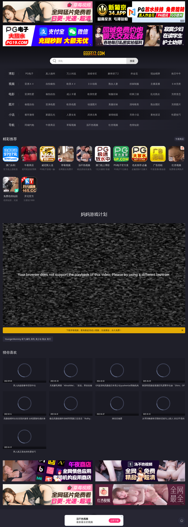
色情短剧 (134, 125)
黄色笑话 (155, 114)
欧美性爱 (92, 94)
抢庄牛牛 (176, 73)
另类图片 (176, 104)
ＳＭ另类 (176, 83)
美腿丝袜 (113, 104)
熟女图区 (155, 104)
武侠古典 (92, 114)
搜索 (132, 61)
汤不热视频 (92, 125)
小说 (12, 115)
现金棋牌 (155, 73)
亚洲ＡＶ (29, 83)
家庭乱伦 (50, 114)
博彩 (12, 73)
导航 (12, 125)
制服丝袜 (113, 94)
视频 (12, 84)
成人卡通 (71, 94)
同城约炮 (29, 125)
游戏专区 (92, 73)
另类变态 (176, 94)
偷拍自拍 (50, 94)
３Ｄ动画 (92, 83)
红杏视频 (113, 125)
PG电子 (29, 73)
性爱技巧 (176, 114)
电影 (12, 94)
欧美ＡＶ (71, 83)
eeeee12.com (94, 53)
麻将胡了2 (113, 73)
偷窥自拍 (29, 104)
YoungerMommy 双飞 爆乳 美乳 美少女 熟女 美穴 (28, 339)
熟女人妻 (113, 83)
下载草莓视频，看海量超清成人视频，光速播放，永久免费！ (125, 330)
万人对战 (71, 73)
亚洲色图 (50, 104)
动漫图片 (92, 104)
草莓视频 (71, 125)
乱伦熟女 (155, 94)
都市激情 (29, 114)
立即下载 (114, 520)
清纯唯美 (134, 104)
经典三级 (134, 94)
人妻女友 (71, 114)
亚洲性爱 (29, 94)
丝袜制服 (134, 83)
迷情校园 (113, 114)
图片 (12, 104)
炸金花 (134, 73)
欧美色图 (71, 104)
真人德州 (50, 73)
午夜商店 (50, 125)
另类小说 (134, 114)
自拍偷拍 (50, 83)
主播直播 (155, 83)
